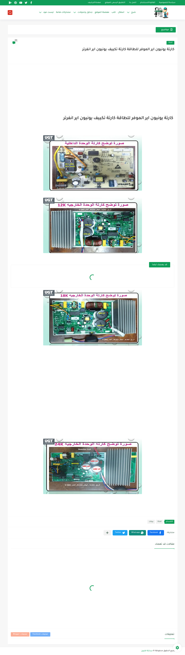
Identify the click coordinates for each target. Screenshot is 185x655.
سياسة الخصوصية (167, 3)
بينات (151, 522)
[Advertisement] (92, 88)
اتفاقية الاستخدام (147, 3)
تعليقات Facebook (40, 634)
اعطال (121, 12)
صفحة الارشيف (94, 3)
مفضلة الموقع (102, 12)
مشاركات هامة (63, 12)
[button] (156, 532)
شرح (133, 12)
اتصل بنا (132, 3)
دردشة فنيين (147, 651)
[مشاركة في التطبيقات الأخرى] (107, 532)
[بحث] (10, 12)
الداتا (170, 43)
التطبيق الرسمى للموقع (115, 3)
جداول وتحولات (85, 12)
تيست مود (48, 12)
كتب (114, 12)
